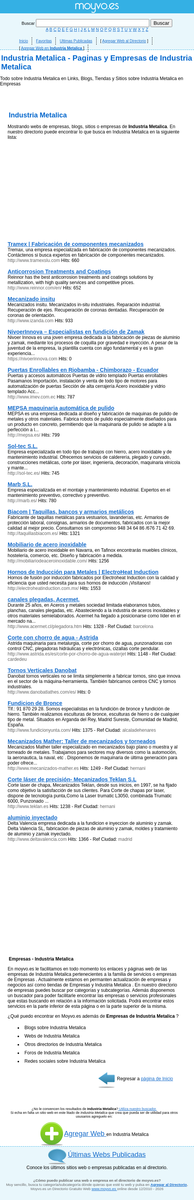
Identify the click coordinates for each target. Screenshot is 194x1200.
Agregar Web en (52, 48)
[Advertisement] (97, 129)
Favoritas (44, 41)
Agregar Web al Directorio (124, 41)
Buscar (86, 23)
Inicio (23, 41)
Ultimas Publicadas (76, 41)
